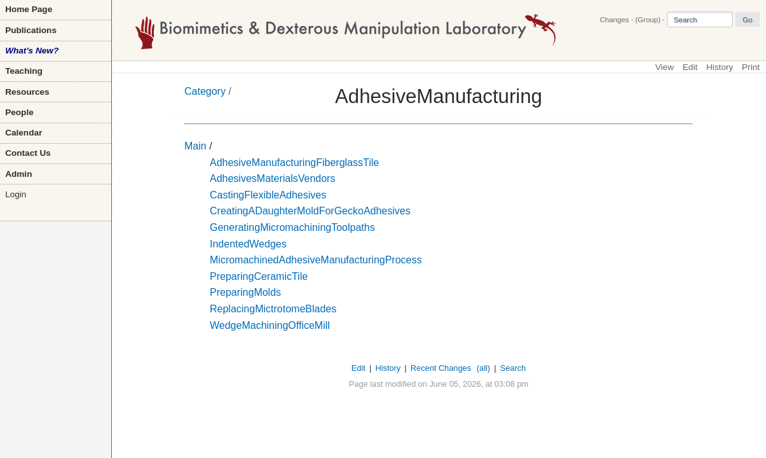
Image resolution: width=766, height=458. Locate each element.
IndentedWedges (248, 244)
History (719, 67)
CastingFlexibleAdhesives (268, 195)
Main (195, 146)
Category (205, 91)
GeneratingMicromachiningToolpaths (292, 227)
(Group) (647, 20)
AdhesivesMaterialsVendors (272, 178)
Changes (614, 20)
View (664, 67)
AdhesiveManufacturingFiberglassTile (294, 162)
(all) (483, 368)
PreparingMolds (245, 292)
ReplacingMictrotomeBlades (273, 308)
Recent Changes (441, 368)
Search (513, 368)
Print (751, 67)
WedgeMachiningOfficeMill (270, 325)
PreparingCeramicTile (259, 276)
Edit (690, 67)
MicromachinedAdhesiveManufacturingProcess (316, 259)
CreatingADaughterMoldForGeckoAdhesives (310, 210)
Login (15, 194)
